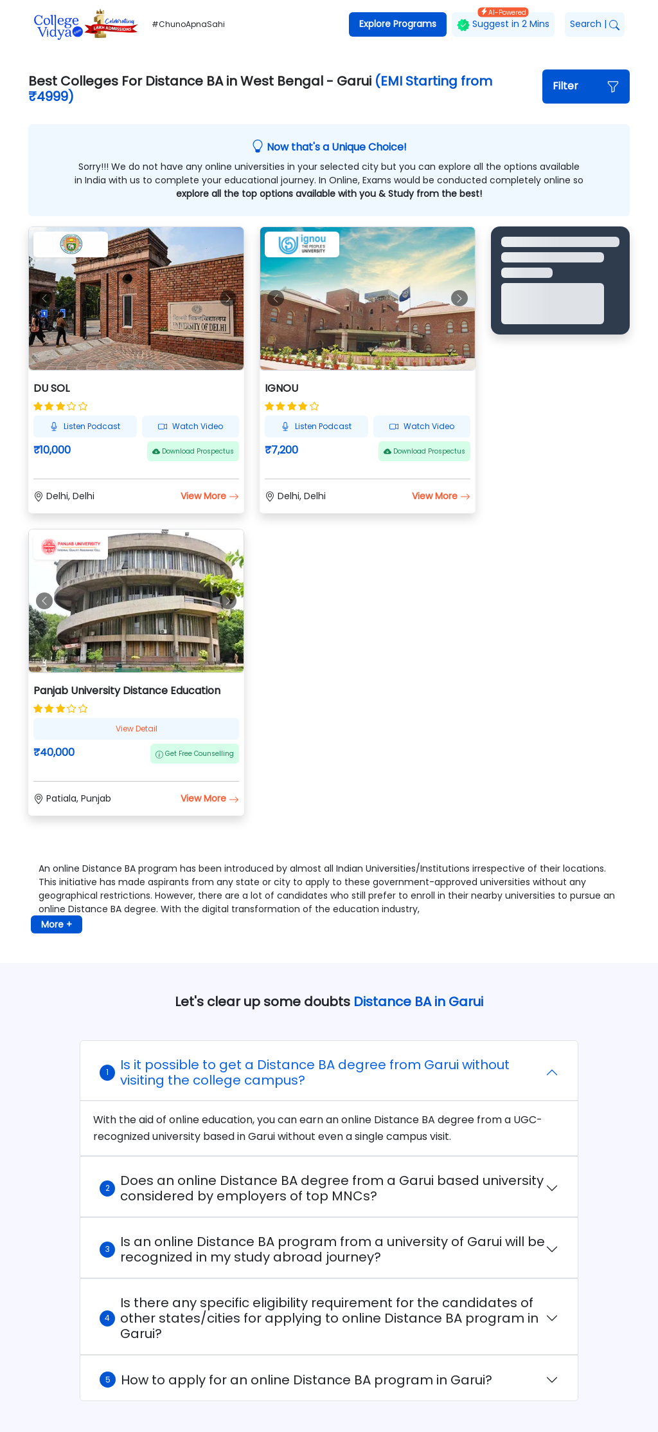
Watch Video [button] (190, 426)
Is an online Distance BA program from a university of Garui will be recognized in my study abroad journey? (322, 1249)
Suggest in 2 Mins (503, 21)
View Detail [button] (136, 728)
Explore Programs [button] (397, 23)
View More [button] (210, 496)
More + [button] (56, 924)
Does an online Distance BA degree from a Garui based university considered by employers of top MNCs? (322, 1188)
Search (594, 23)
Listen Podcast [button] (84, 426)
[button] (586, 86)
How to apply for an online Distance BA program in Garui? (296, 1380)
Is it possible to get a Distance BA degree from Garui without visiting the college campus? (305, 1072)
